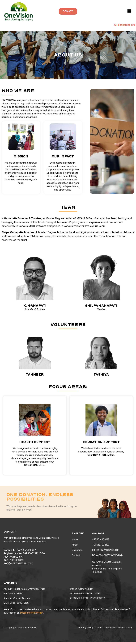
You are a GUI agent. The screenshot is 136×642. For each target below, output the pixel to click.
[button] (129, 11)
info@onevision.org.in (31, 612)
